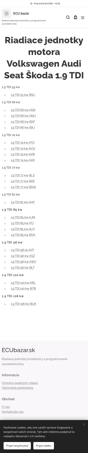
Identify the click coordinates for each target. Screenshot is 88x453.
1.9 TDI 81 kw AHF (23, 202)
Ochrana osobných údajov (20, 383)
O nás (6, 407)
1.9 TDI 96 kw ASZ (23, 256)
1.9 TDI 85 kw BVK (23, 235)
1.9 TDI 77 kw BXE (23, 181)
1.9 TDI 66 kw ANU (23, 115)
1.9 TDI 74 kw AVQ (23, 148)
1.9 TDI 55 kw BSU (23, 95)
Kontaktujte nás (12, 412)
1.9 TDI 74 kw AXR (23, 160)
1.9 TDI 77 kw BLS (23, 175)
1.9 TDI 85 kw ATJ (22, 223)
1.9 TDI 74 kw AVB (23, 154)
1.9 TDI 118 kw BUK (23, 304)
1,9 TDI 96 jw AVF (22, 250)
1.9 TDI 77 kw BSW (23, 187)
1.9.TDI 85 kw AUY (23, 229)
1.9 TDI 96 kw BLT (23, 267)
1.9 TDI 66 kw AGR (23, 110)
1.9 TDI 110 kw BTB (23, 288)
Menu (82, 17)
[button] (68, 17)
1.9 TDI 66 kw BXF (23, 121)
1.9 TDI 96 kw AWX (23, 261)
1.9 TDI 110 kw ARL (23, 283)
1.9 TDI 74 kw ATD (22, 142)
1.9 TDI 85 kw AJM (23, 217)
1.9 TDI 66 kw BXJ (23, 127)
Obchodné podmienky (17, 388)
